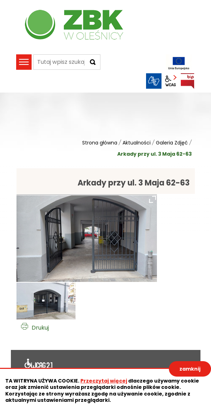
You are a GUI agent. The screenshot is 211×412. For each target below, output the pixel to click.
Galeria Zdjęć (172, 142)
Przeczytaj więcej (103, 380)
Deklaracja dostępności (38, 365)
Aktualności (137, 142)
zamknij (189, 368)
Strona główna (99, 142)
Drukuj (40, 328)
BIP (187, 81)
